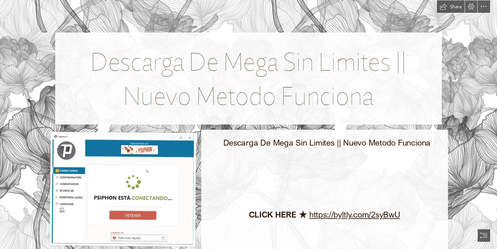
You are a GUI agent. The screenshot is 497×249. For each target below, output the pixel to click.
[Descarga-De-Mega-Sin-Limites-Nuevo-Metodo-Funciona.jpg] (123, 189)
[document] (248, 124)
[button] (451, 6)
